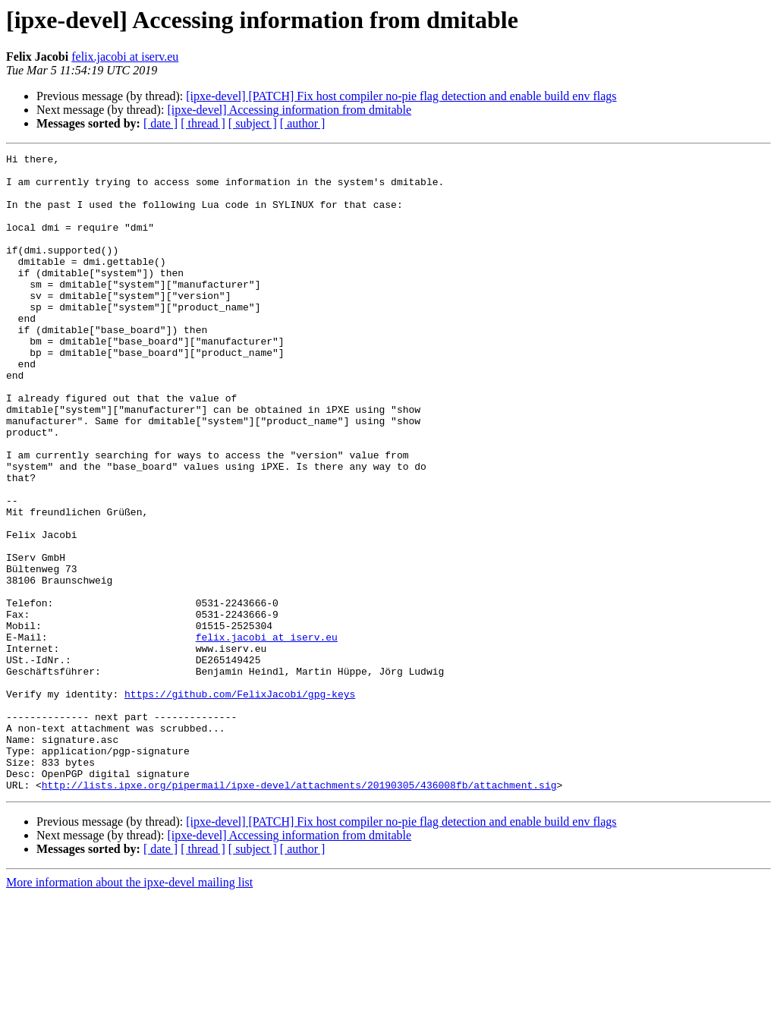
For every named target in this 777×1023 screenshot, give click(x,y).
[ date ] (160, 123)
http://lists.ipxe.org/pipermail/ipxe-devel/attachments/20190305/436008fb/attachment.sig (299, 912)
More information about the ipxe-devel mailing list (129, 1009)
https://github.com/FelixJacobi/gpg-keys (239, 803)
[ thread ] (203, 123)
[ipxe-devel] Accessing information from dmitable (289, 109)
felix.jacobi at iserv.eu (124, 56)
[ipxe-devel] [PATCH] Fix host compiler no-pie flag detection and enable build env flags (401, 96)
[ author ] (303, 123)
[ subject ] (252, 123)
